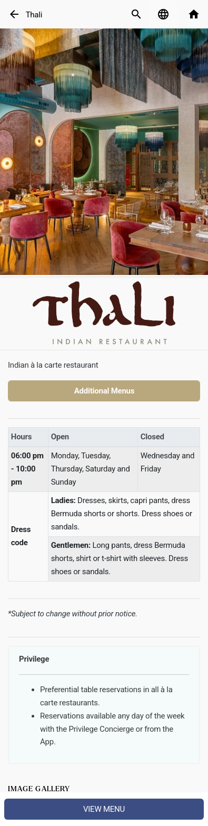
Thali (34, 14)
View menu (104, 809)
